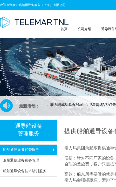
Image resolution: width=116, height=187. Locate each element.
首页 (64, 29)
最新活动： (29, 106)
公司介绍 (84, 29)
